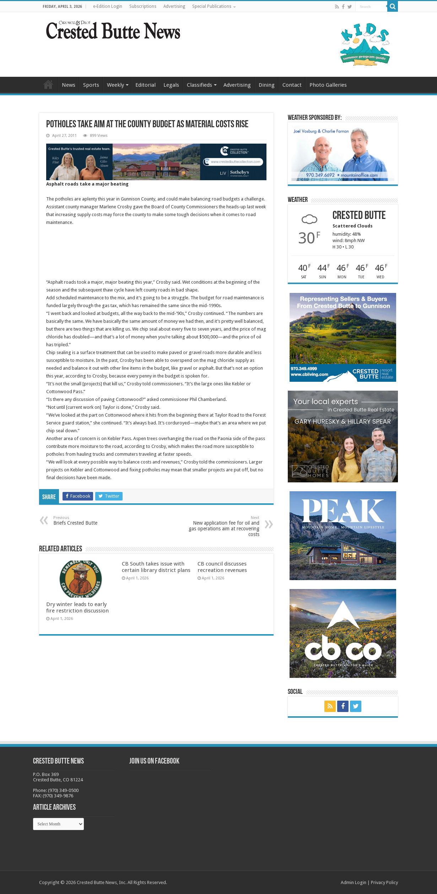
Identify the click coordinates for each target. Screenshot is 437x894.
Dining (267, 85)
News (68, 85)
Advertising (174, 6)
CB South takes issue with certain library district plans (156, 567)
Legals (171, 85)
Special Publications (211, 6)
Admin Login (353, 882)
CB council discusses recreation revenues (222, 567)
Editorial (145, 85)
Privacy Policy (384, 882)
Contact (292, 85)
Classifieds (199, 85)
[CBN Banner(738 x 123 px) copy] (156, 161)
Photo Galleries (328, 85)
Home (48, 84)
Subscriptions (142, 6)
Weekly (115, 85)
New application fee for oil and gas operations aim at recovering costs (223, 526)
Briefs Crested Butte (89, 520)
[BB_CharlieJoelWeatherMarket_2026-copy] (342, 153)
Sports (91, 85)
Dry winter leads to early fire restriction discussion (77, 607)
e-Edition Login (107, 6)
